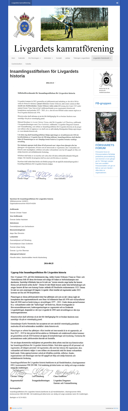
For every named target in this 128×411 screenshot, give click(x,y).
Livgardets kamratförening (21, 3)
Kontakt (59, 58)
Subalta (28, 64)
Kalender (21, 58)
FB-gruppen (103, 103)
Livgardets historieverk (102, 58)
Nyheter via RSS (17, 408)
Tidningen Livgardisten (82, 58)
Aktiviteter (48, 58)
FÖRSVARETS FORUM (105, 147)
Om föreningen (34, 58)
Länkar (67, 58)
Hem (13, 58)
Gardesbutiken (17, 64)
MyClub (116, 408)
